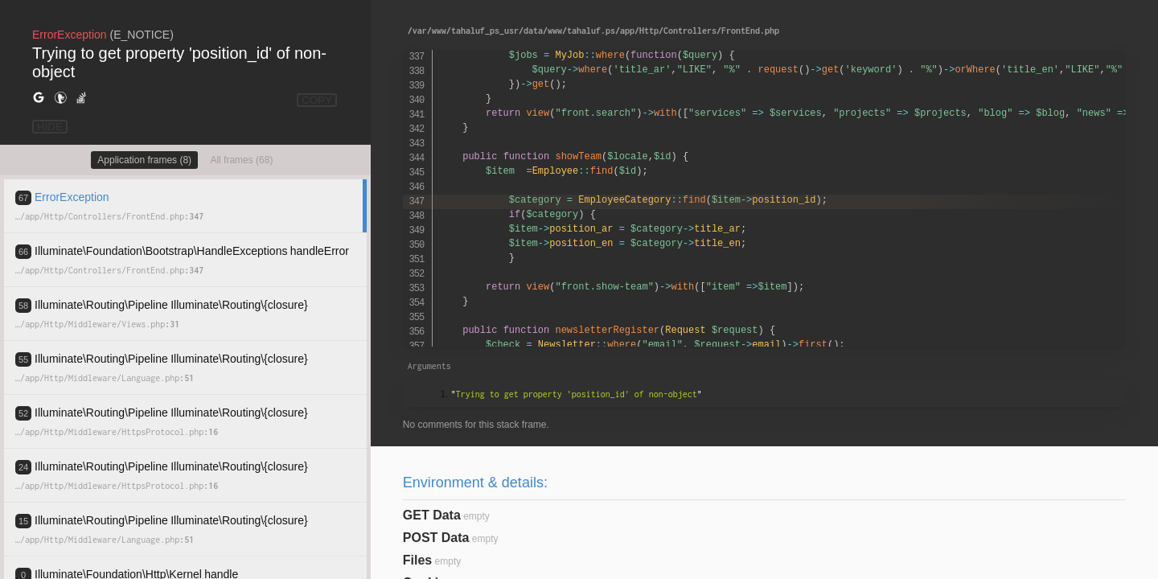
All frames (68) (241, 160)
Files (417, 560)
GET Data (432, 515)
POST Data (436, 537)
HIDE (50, 127)
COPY (317, 100)
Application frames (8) (144, 160)
